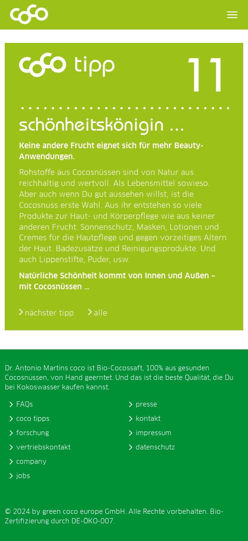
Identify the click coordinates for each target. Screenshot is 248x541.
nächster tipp (49, 313)
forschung (32, 433)
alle (100, 313)
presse (146, 404)
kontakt (148, 419)
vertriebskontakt (43, 447)
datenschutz (155, 447)
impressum (153, 433)
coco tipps (33, 419)
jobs (23, 476)
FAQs (24, 404)
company (31, 462)
